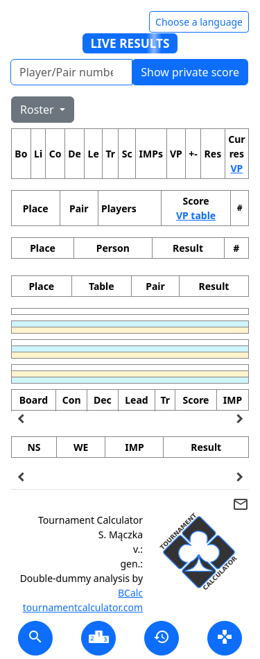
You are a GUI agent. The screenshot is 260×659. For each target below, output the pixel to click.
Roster (38, 109)
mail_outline (240, 504)
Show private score (190, 72)
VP (236, 168)
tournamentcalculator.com (83, 607)
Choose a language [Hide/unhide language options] (199, 21)
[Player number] (71, 72)
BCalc (130, 592)
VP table (196, 215)
